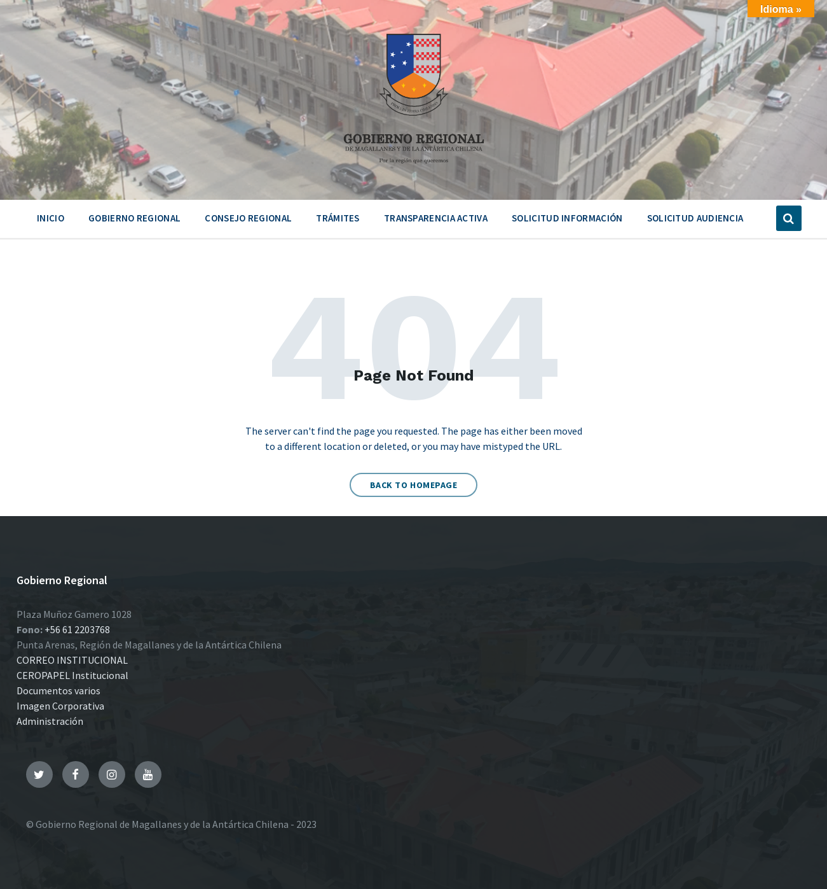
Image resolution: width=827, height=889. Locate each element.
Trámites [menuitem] (337, 218)
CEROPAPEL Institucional (72, 675)
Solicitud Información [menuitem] (567, 218)
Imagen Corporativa (60, 705)
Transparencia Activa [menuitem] (436, 218)
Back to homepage (414, 485)
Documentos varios (58, 690)
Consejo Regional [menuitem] (248, 218)
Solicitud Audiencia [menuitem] (695, 218)
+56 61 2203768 (77, 629)
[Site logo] (414, 168)
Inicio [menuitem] (50, 218)
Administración (50, 721)
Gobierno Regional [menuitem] (134, 218)
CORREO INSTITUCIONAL (72, 660)
